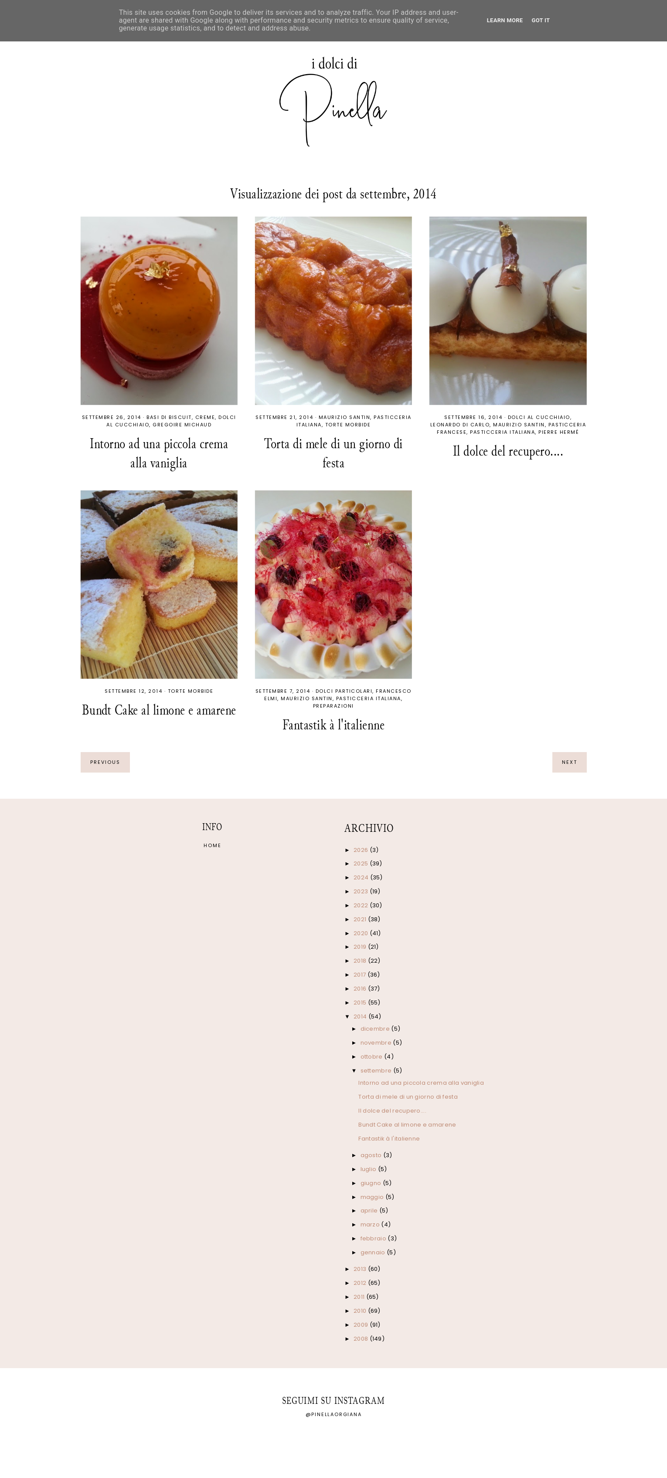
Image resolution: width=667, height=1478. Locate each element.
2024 (362, 877)
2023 (362, 891)
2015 (361, 1002)
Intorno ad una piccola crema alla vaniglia (159, 453)
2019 (361, 947)
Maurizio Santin (345, 417)
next (569, 762)
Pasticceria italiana (502, 432)
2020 (362, 933)
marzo (371, 1224)
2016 (361, 988)
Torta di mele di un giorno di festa (333, 453)
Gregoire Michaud (182, 424)
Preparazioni (333, 705)
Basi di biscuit (169, 417)
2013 (361, 1269)
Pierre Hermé (558, 432)
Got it (540, 20)
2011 (360, 1297)
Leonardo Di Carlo (460, 424)
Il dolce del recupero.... (508, 451)
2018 (361, 961)
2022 (362, 905)
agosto (372, 1155)
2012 (361, 1283)
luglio (369, 1169)
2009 (362, 1325)
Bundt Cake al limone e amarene (159, 710)
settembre (377, 1070)
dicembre (376, 1029)
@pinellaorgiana (334, 1414)
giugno (372, 1183)
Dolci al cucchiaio (539, 417)
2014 (361, 1016)
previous (105, 762)
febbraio (374, 1238)
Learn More (505, 20)
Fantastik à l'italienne (333, 725)
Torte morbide (348, 424)
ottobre (372, 1056)
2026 (362, 850)
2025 (362, 863)
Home (212, 845)
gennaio (374, 1252)
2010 (361, 1311)
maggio (373, 1197)
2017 (361, 975)
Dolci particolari (344, 691)
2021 (361, 919)
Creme (205, 417)
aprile (370, 1210)
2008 (362, 1339)
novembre (377, 1043)
